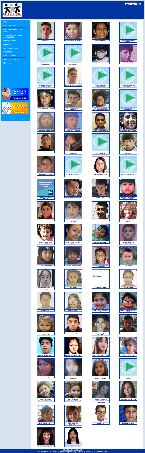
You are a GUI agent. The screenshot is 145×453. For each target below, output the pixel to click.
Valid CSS (78, 450)
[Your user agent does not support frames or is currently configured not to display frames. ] (72, 11)
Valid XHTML (68, 450)
